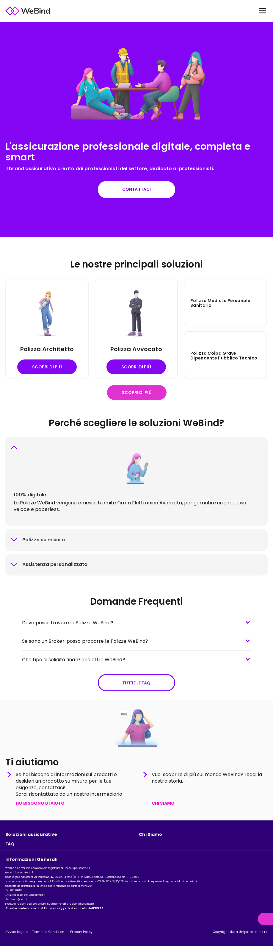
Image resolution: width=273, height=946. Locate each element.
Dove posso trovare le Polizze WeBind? (67, 623)
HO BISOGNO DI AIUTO (40, 805)
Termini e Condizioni (48, 932)
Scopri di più (47, 368)
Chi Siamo (150, 835)
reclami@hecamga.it (81, 904)
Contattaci (136, 190)
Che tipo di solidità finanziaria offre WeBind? (73, 660)
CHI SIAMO (163, 805)
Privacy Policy (81, 932)
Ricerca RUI (189, 881)
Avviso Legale (16, 932)
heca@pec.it (19, 899)
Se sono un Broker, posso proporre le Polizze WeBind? (85, 641)
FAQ (10, 844)
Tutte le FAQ (136, 684)
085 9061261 (16, 890)
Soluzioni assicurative (31, 835)
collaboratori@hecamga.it (29, 895)
